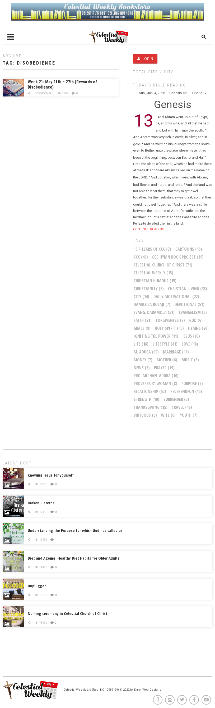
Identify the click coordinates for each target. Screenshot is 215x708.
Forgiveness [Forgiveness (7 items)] (170, 320)
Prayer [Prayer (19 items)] (164, 368)
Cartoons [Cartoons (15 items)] (188, 249)
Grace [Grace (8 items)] (142, 328)
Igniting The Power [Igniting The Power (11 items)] (156, 336)
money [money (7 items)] (143, 360)
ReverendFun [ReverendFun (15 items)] (186, 391)
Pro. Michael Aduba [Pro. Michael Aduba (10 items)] (156, 376)
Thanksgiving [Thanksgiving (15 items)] (150, 407)
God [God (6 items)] (196, 320)
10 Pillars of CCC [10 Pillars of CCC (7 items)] (152, 249)
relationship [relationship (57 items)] (150, 391)
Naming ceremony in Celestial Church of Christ (67, 613)
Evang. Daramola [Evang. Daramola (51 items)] (154, 312)
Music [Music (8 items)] (190, 360)
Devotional (43, 93)
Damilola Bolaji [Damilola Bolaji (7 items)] (152, 304)
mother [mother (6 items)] (167, 360)
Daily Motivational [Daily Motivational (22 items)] (176, 296)
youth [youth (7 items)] (189, 415)
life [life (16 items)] (141, 344)
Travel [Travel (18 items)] (182, 407)
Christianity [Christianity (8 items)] (149, 289)
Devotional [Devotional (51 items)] (189, 304)
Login (145, 59)
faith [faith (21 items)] (143, 320)
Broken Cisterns (41, 502)
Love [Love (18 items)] (190, 344)
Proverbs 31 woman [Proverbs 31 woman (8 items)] (155, 383)
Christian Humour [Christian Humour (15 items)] (155, 281)
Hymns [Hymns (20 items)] (198, 328)
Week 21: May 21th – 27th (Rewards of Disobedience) (62, 84)
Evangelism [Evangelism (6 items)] (193, 312)
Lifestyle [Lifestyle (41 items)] (165, 344)
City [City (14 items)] (141, 296)
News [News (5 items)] (142, 368)
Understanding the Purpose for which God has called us (75, 530)
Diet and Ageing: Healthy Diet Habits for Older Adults (73, 558)
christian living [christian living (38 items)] (187, 289)
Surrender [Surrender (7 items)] (176, 399)
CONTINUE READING (148, 229)
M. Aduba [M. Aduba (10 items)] (146, 352)
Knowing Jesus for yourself (51, 475)
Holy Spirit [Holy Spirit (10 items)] (169, 328)
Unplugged (37, 585)
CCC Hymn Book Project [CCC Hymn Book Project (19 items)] (178, 257)
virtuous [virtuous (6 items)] (145, 415)
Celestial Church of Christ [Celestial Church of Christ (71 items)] (163, 265)
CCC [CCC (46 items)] (141, 257)
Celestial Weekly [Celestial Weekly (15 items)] (153, 273)
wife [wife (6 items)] (168, 415)
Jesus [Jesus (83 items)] (191, 336)
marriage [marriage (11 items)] (176, 352)
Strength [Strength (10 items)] (146, 399)
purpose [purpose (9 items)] (192, 383)
